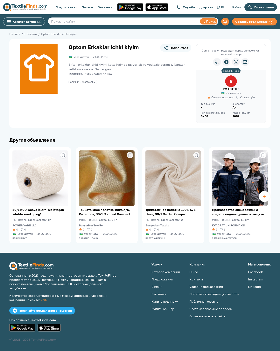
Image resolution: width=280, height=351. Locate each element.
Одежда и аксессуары (82, 82)
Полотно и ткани (89, 238)
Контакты (196, 279)
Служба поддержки (195, 7)
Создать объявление (254, 21)
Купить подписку (164, 301)
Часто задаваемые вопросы (210, 309)
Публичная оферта (203, 301)
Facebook (255, 272)
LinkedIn (254, 287)
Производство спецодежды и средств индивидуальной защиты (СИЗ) (238, 212)
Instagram (255, 279)
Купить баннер (162, 309)
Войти (236, 7)
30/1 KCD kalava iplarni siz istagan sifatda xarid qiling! (38, 212)
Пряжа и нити (20, 238)
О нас (193, 272)
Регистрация (261, 7)
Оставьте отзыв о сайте (207, 316)
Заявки (87, 7)
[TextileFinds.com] (25, 7)
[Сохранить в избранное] (63, 155)
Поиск (208, 21)
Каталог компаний (24, 21)
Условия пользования (206, 287)
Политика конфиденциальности (214, 294)
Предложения (66, 7)
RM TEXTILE (231, 89)
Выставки (105, 7)
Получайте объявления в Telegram (42, 310)
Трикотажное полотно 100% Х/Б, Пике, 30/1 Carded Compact (171, 212)
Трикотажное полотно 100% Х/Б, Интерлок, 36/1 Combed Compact (104, 212)
